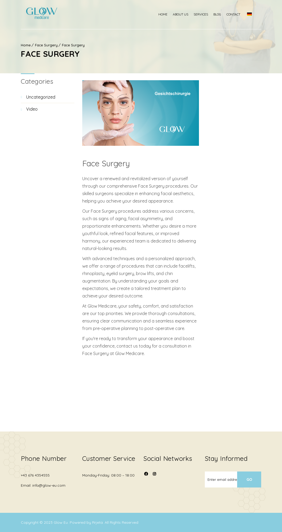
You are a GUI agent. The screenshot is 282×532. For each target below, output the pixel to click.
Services (206, 14)
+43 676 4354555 (35, 475)
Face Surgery (46, 45)
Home (168, 14)
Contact (239, 14)
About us (186, 14)
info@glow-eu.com (48, 485)
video (32, 109)
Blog (222, 14)
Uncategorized (40, 97)
